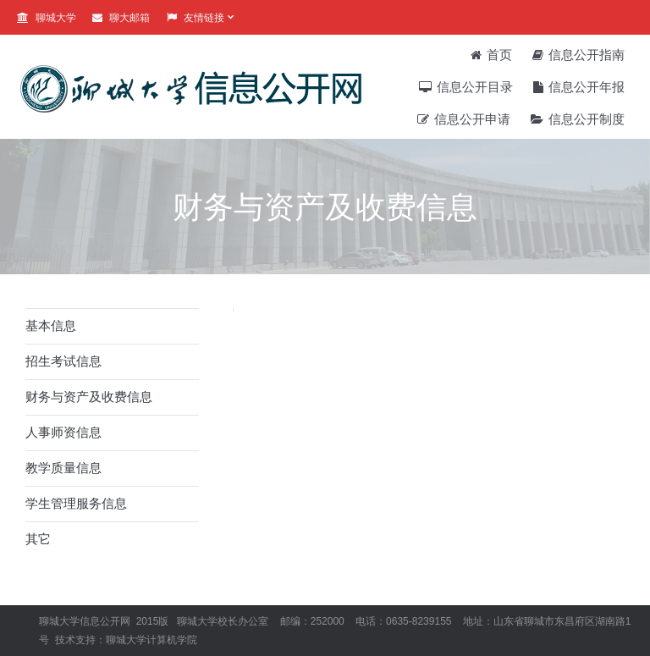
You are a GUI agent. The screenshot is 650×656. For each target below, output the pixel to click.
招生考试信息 (63, 361)
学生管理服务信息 (76, 503)
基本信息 (50, 325)
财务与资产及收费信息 (88, 396)
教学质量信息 (63, 467)
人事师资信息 (63, 432)
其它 (38, 539)
